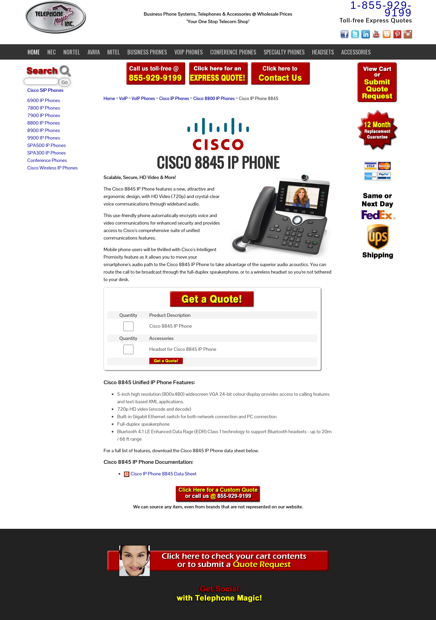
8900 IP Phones (43, 130)
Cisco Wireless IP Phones (52, 168)
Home (34, 52)
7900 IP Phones (43, 115)
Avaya (94, 52)
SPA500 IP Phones (46, 145)
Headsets (323, 52)
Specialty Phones (284, 52)
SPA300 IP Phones (46, 153)
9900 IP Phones (43, 138)
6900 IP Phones (43, 100)
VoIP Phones (188, 52)
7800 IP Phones (43, 108)
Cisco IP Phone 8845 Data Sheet (160, 474)
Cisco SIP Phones (45, 90)
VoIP (123, 98)
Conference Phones (233, 52)
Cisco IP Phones (174, 98)
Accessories (356, 52)
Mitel (113, 52)
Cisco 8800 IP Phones (214, 98)
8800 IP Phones (43, 123)
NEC (51, 52)
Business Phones (147, 52)
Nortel (71, 52)
